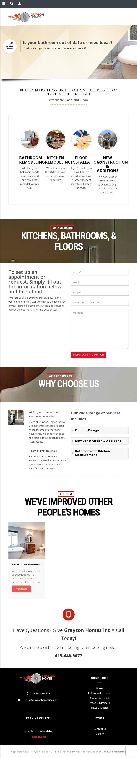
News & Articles (99, 707)
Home (99, 688)
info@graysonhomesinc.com (42, 700)
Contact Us (99, 729)
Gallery (100, 733)
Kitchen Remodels (100, 698)
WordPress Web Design (85, 751)
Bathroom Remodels (99, 693)
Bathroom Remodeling (40, 731)
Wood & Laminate (100, 703)
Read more (21, 588)
